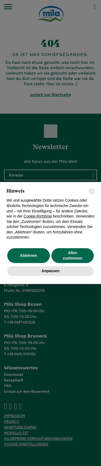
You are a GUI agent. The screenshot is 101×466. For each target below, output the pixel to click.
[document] (50, 214)
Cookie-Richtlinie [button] (38, 216)
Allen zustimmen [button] (72, 255)
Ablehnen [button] (28, 255)
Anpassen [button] (50, 271)
